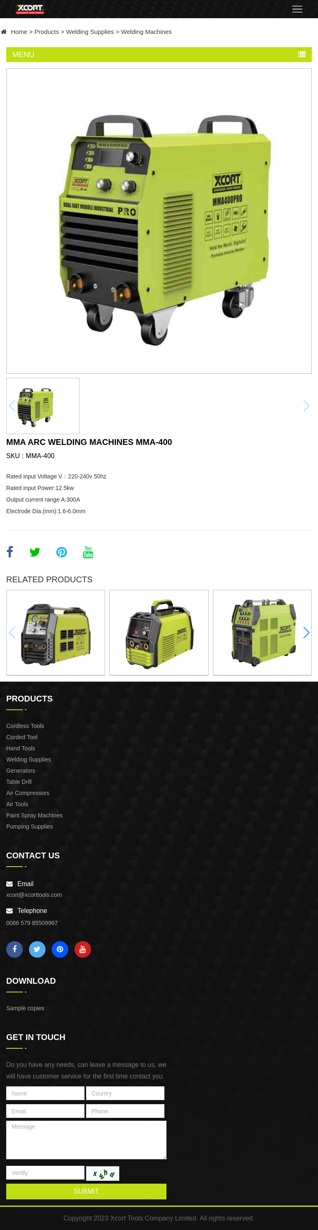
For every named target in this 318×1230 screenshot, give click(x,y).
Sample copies (25, 1008)
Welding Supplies (90, 31)
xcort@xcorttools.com (34, 894)
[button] (306, 633)
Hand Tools (20, 748)
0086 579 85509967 (32, 923)
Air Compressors (27, 793)
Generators (20, 770)
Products (46, 31)
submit (86, 1191)
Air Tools (17, 804)
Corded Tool (21, 737)
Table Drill (18, 781)
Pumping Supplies (29, 826)
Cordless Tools (25, 726)
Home (19, 31)
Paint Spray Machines (34, 815)
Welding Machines (146, 31)
